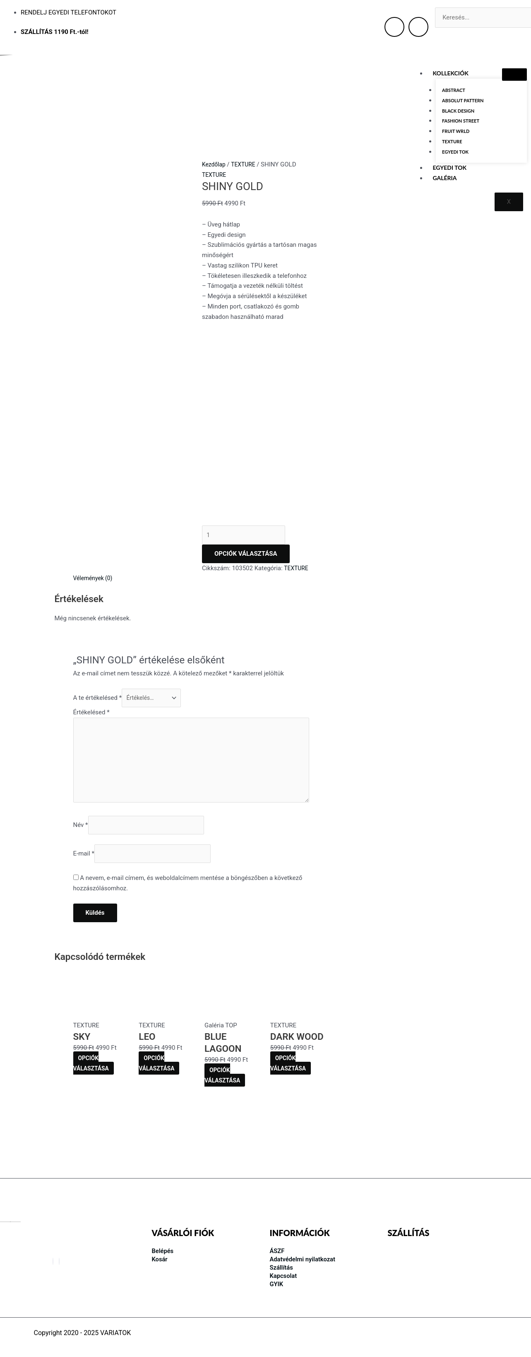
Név (80, 842)
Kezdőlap (215, 164)
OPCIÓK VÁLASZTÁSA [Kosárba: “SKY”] (92, 1083)
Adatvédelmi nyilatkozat (305, 1258)
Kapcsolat (284, 1275)
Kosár (160, 1258)
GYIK (277, 1283)
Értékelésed (91, 722)
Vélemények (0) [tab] (94, 586)
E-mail (83, 873)
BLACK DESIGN (458, 111)
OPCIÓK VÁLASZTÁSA (245, 561)
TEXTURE (452, 143)
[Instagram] (59, 1260)
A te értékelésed (97, 707)
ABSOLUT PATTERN (463, 101)
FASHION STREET (460, 122)
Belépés (163, 1250)
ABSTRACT (453, 90)
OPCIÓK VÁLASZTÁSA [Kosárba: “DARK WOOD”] (289, 1083)
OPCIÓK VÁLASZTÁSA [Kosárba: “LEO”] (158, 1083)
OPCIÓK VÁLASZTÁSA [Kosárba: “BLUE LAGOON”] (223, 1095)
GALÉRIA (445, 180)
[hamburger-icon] (514, 74)
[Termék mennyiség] (248, 542)
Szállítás (282, 1266)
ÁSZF (278, 1250)
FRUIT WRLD (455, 132)
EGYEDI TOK (455, 154)
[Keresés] (447, 37)
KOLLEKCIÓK (451, 73)
